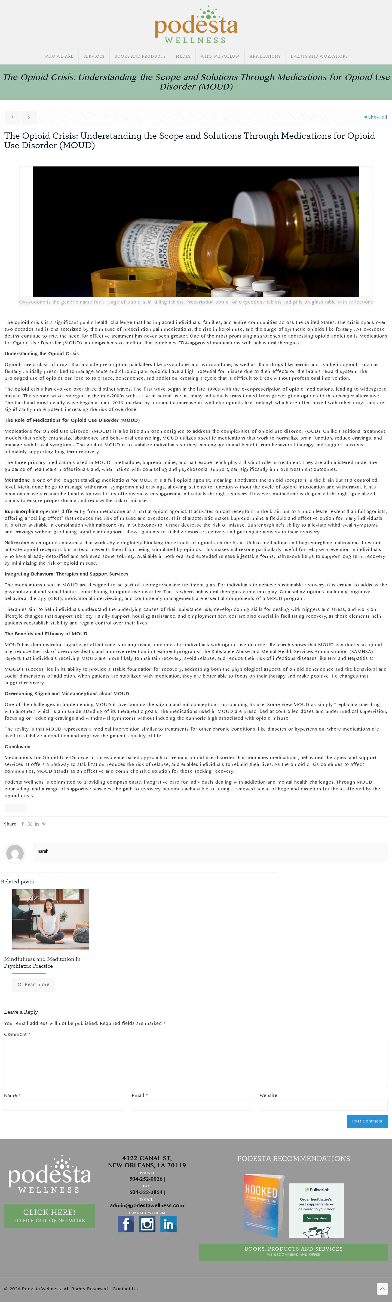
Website (268, 1095)
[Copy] (21, 808)
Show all (375, 117)
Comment (17, 1034)
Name (12, 1095)
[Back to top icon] (382, 1289)
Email (140, 1095)
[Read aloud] (10, 808)
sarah (43, 851)
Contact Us (125, 1288)
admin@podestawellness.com (147, 1206)
